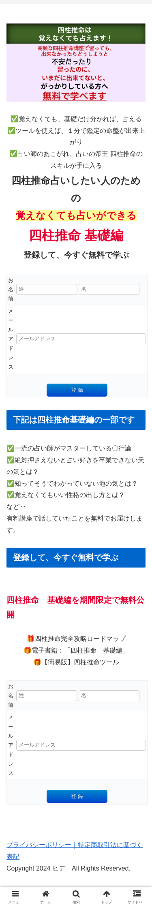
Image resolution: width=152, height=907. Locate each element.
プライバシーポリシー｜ (42, 844)
